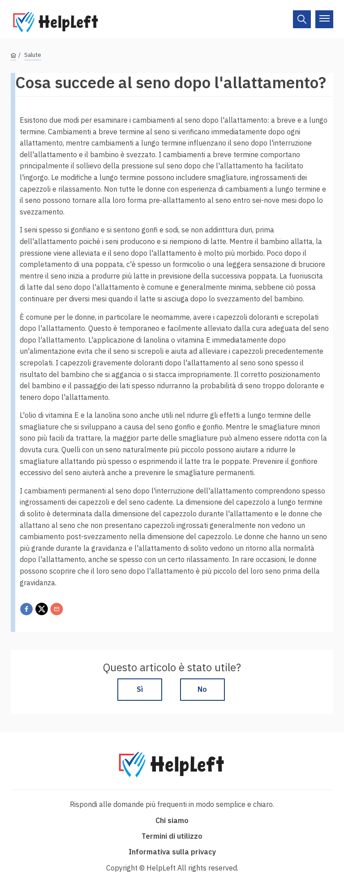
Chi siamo (172, 820)
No (202, 689)
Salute (32, 55)
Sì (140, 689)
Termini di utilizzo (172, 836)
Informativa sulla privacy (172, 851)
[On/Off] (302, 19)
